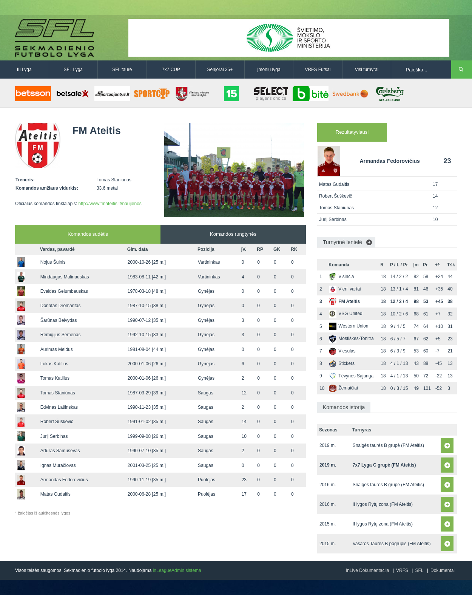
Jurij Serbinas (54, 436)
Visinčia (341, 276)
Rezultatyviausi (352, 132)
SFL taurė (122, 69)
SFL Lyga (73, 69)
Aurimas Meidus (56, 349)
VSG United (345, 313)
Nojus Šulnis (53, 262)
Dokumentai (442, 570)
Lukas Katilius (54, 363)
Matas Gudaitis (55, 494)
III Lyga (24, 69)
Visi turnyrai (366, 69)
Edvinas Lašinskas (59, 407)
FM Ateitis (344, 301)
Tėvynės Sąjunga (351, 376)
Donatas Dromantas (60, 305)
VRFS (402, 570)
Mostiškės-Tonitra (351, 338)
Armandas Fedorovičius (64, 479)
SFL (419, 570)
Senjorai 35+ (220, 69)
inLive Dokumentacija (367, 570)
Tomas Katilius (54, 378)
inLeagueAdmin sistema (177, 570)
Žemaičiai (343, 388)
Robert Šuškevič (56, 421)
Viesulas (342, 351)
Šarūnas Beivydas (58, 320)
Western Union (348, 326)
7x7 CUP (171, 69)
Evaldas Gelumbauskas (64, 291)
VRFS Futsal (317, 69)
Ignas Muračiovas (58, 465)
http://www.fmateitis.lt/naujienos (109, 203)
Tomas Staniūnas (57, 393)
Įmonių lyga (268, 69)
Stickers (342, 363)
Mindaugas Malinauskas (64, 277)
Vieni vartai (345, 289)
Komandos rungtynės (233, 234)
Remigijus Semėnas (60, 334)
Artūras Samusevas (60, 450)
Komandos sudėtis (88, 234)
